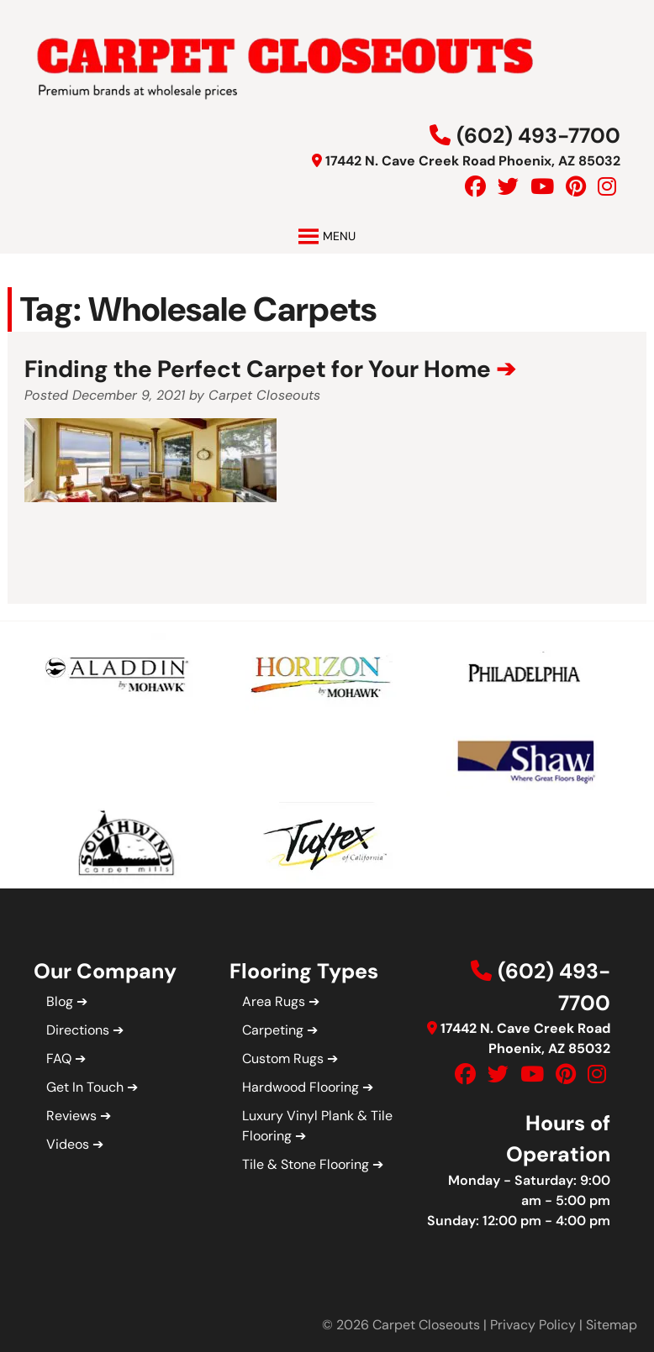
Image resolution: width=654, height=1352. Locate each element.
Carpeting (272, 1030)
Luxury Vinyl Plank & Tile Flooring (317, 1126)
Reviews (71, 1115)
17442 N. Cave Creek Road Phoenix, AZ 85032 (472, 161)
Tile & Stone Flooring (305, 1164)
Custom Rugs (283, 1058)
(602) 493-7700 (538, 135)
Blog (59, 1001)
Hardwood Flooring (300, 1087)
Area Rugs (273, 1001)
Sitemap (611, 1325)
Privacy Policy (533, 1325)
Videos (67, 1144)
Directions (77, 1030)
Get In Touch (85, 1087)
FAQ (58, 1058)
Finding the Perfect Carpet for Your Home (257, 369)
